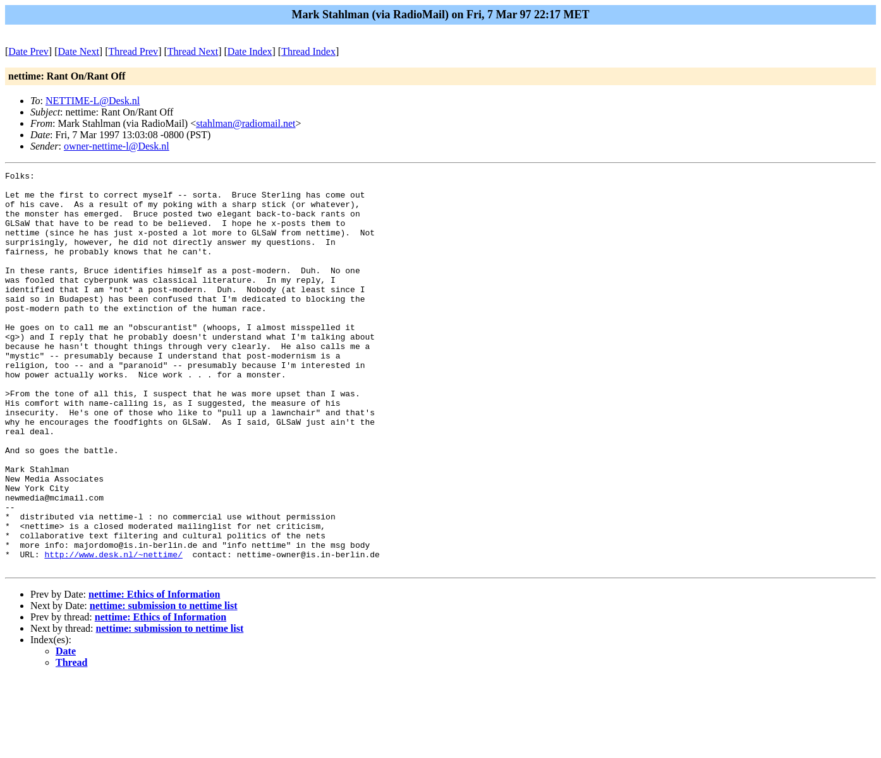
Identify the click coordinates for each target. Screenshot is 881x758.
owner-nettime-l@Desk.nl (116, 146)
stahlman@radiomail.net (245, 123)
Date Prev (28, 51)
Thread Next (192, 51)
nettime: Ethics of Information (154, 673)
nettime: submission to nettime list (164, 685)
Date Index (250, 51)
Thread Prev (133, 51)
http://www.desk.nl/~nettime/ (113, 631)
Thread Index (308, 51)
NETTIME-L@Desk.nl (93, 100)
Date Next (78, 51)
